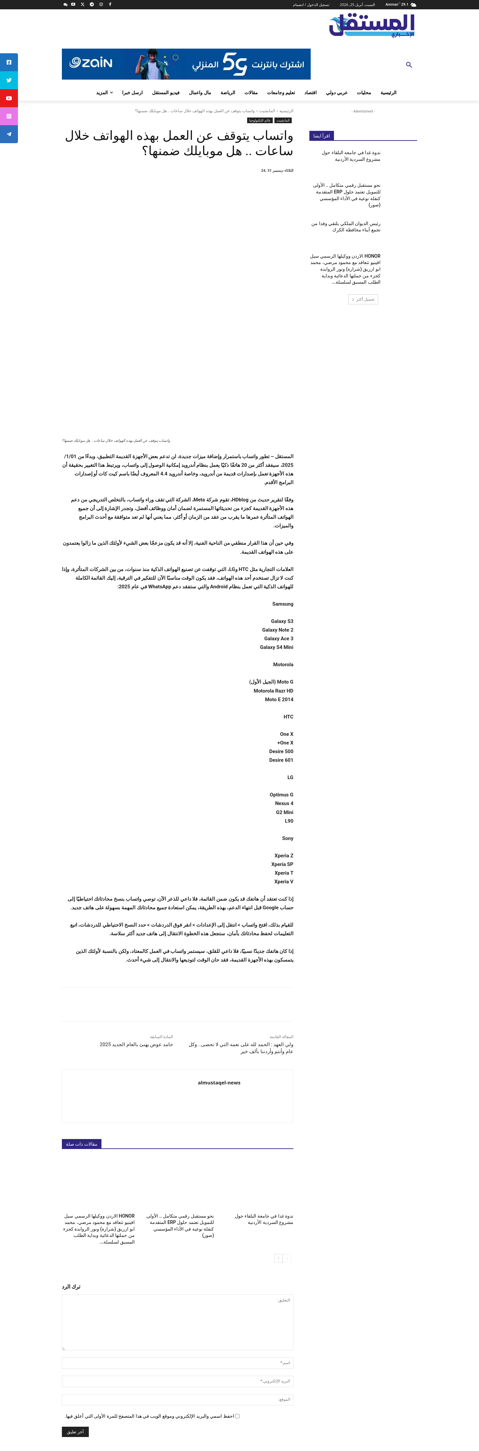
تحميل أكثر (363, 299)
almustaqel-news (219, 981)
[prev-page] (287, 1155)
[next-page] (278, 1155)
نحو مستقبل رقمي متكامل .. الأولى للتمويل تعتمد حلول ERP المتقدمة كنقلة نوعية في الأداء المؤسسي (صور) (178, 1120)
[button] (409, 65)
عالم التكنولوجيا (260, 120)
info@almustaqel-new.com (354, 1407)
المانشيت (267, 111)
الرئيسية (286, 111)
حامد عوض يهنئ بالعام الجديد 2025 (136, 943)
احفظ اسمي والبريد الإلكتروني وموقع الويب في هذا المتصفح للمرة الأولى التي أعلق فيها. (149, 1312)
